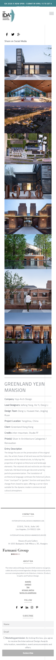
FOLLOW (28, 600)
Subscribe (28, 653)
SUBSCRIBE (28, 615)
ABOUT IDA (28, 561)
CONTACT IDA (28, 514)
